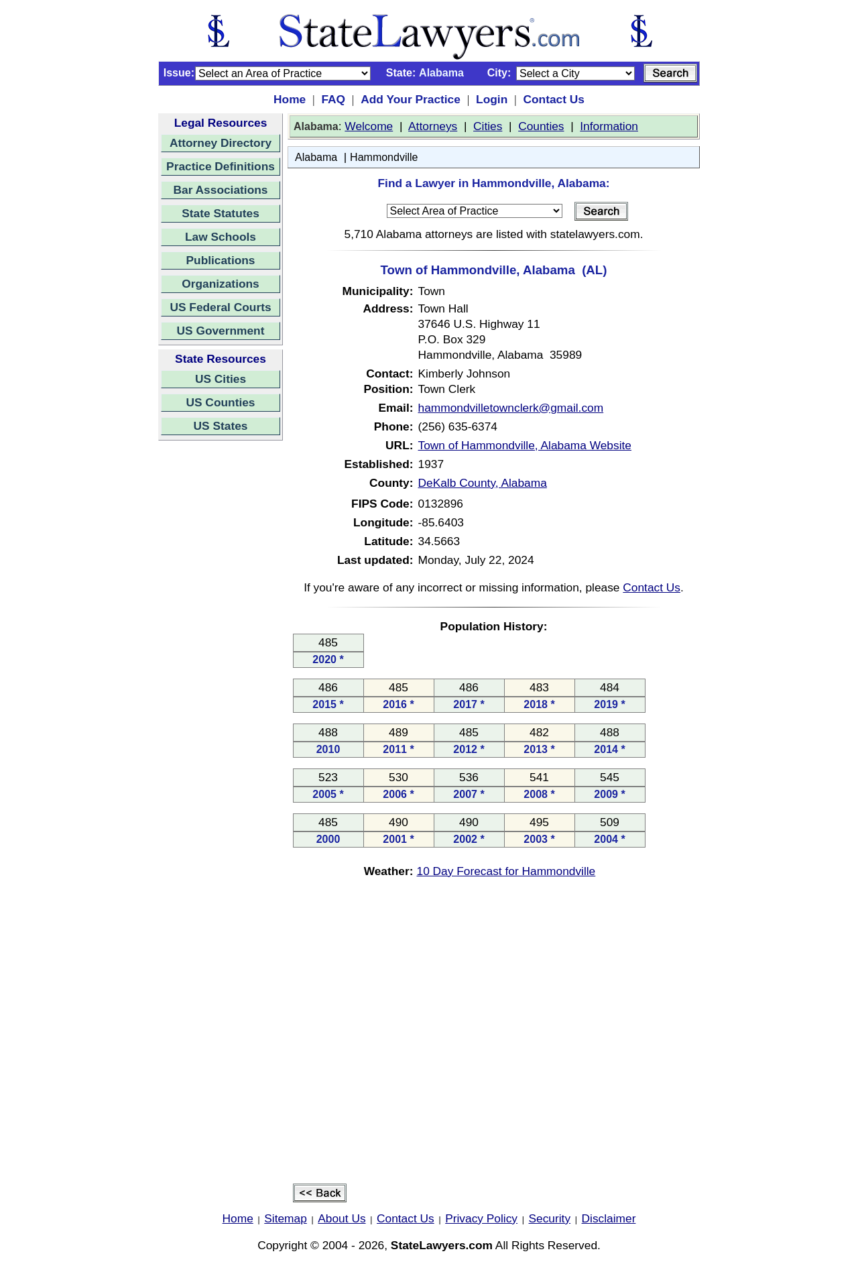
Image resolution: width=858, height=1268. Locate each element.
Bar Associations (221, 189)
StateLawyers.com (442, 1245)
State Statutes (220, 213)
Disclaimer (609, 1218)
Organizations (220, 283)
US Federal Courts (220, 307)
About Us (341, 1218)
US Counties (220, 402)
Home (289, 99)
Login (491, 99)
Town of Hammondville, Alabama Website (524, 445)
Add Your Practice (411, 99)
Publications (220, 260)
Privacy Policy (481, 1218)
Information (609, 126)
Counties (541, 126)
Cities (487, 126)
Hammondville (384, 157)
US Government (221, 330)
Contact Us (553, 99)
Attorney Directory (220, 143)
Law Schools (220, 236)
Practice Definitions (220, 166)
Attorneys (432, 126)
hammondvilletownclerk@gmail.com (511, 407)
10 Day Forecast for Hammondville (506, 871)
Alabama (316, 157)
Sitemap (285, 1218)
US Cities (220, 379)
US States (221, 426)
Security (550, 1218)
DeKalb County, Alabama (482, 482)
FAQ (333, 99)
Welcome (369, 126)
